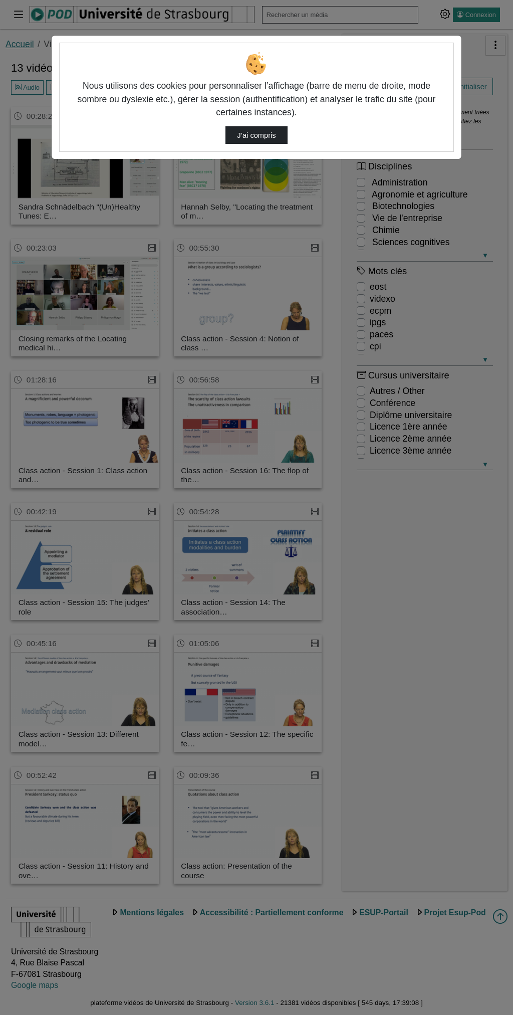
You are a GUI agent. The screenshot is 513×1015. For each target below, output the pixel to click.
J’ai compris (256, 135)
